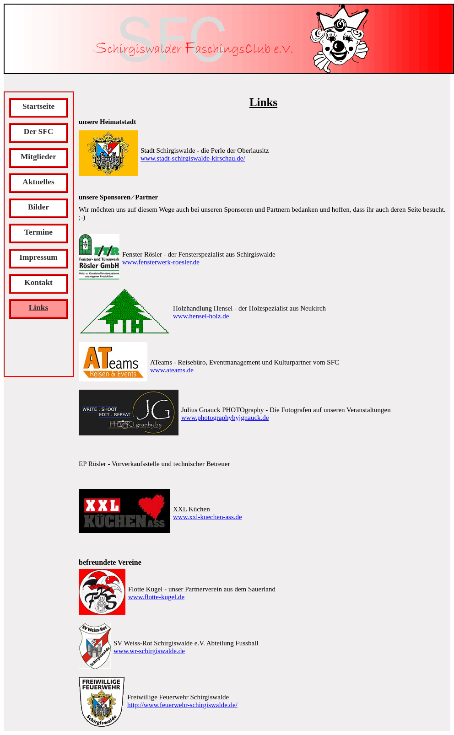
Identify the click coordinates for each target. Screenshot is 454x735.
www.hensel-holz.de (201, 316)
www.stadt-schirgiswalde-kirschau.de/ (193, 158)
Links (38, 307)
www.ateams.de (172, 370)
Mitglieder (38, 156)
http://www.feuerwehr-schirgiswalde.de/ (182, 704)
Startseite (38, 106)
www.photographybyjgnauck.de (225, 417)
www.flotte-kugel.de (156, 597)
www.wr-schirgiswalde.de (149, 651)
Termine (38, 232)
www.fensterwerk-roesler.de (161, 262)
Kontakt (38, 282)
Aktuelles (38, 181)
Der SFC (39, 131)
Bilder (38, 207)
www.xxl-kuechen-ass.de (207, 516)
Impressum (38, 257)
